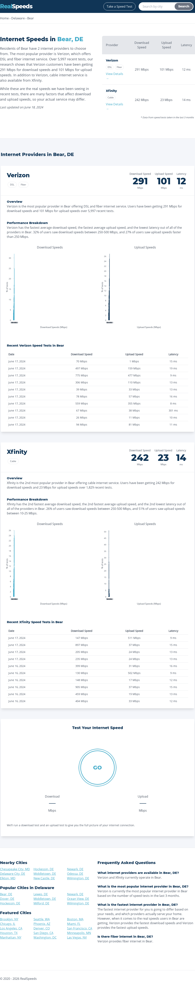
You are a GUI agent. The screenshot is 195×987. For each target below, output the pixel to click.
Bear (30, 18)
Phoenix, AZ (42, 924)
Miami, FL (73, 924)
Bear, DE (6, 894)
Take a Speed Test (119, 6)
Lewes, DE (41, 894)
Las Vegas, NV (77, 937)
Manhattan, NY (10, 937)
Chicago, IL (7, 924)
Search (183, 6)
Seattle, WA (42, 919)
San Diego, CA (43, 933)
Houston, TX (9, 933)
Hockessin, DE (44, 869)
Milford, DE (41, 903)
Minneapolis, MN (79, 933)
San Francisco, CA (79, 928)
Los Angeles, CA (11, 928)
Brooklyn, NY (9, 919)
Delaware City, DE (12, 874)
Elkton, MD (7, 878)
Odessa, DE (75, 874)
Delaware (18, 18)
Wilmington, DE (78, 878)
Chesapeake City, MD (15, 869)
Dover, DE (7, 899)
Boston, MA (75, 919)
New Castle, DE (44, 878)
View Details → (114, 76)
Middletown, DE (45, 874)
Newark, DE (75, 869)
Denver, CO (42, 928)
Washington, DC (45, 937)
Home (4, 18)
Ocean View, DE (78, 899)
